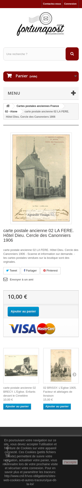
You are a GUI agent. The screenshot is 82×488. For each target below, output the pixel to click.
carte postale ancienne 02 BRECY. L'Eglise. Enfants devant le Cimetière (19, 391)
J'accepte (70, 462)
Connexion (70, 3)
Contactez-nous (52, 3)
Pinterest (50, 270)
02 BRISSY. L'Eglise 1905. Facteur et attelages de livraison (60, 391)
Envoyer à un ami (21, 279)
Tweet (11, 270)
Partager (30, 270)
